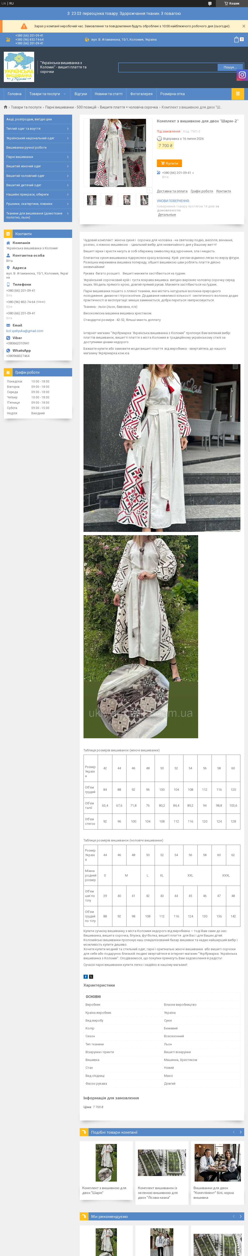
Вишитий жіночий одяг (23, 166)
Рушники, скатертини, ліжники (29, 204)
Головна (15, 94)
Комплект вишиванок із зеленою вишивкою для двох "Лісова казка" (158, 1192)
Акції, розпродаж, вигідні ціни (29, 119)
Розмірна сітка (172, 94)
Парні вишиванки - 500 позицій (70, 107)
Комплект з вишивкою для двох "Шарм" (104, 1190)
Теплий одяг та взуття (23, 128)
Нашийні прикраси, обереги (27, 194)
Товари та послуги (44, 94)
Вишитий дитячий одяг (23, 185)
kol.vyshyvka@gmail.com (24, 331)
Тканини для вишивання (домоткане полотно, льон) (34, 215)
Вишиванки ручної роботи (26, 147)
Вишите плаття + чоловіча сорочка (129, 107)
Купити (172, 163)
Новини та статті (108, 94)
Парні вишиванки (19, 157)
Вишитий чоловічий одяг (25, 176)
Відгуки (81, 94)
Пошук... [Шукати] (230, 67)
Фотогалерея (141, 94)
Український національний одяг (30, 138)
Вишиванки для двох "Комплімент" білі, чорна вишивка (214, 1192)
